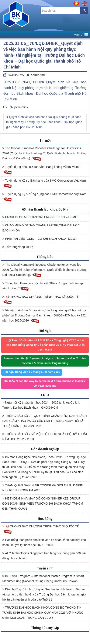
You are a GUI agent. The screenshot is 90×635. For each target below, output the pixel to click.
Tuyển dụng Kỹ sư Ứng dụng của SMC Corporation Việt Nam (44, 197)
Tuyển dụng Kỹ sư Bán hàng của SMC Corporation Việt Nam (44, 184)
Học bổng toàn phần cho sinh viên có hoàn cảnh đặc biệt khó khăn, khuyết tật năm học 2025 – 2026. (44, 542)
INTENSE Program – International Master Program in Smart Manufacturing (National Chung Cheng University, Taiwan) (43, 578)
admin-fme (38, 75)
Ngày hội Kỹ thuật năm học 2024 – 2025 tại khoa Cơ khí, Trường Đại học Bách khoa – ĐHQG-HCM (41, 405)
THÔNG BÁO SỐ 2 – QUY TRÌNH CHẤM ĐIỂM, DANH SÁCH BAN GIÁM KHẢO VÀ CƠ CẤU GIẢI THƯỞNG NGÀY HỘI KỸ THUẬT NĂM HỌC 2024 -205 (44, 421)
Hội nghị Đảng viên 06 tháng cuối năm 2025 (31, 372)
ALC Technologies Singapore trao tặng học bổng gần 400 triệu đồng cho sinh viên (44, 556)
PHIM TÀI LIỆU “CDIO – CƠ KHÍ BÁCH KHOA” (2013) (39, 238)
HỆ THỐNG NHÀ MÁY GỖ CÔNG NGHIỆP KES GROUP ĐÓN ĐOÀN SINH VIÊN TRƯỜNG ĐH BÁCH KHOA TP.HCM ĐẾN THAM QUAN (42, 503)
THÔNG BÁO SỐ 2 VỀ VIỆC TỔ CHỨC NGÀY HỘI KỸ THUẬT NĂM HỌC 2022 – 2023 (44, 436)
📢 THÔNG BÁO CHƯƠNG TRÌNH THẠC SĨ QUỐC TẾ (40, 300)
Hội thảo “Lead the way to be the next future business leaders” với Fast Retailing (45, 383)
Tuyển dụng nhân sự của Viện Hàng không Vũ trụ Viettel (41, 170)
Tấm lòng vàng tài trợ (17, 247)
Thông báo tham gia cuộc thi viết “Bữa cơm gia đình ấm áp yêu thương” (42, 286)
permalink (21, 107)
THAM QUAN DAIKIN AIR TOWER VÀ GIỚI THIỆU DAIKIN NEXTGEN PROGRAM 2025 (42, 488)
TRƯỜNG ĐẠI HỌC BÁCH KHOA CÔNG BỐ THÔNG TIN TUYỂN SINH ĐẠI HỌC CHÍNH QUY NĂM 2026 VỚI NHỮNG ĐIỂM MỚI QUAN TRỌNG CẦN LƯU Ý (42, 612)
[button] (78, 34)
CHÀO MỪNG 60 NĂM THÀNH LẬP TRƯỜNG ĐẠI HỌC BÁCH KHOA (41, 228)
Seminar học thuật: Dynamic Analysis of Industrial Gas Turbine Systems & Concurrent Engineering (45, 361)
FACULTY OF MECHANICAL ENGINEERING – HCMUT (40, 217)
